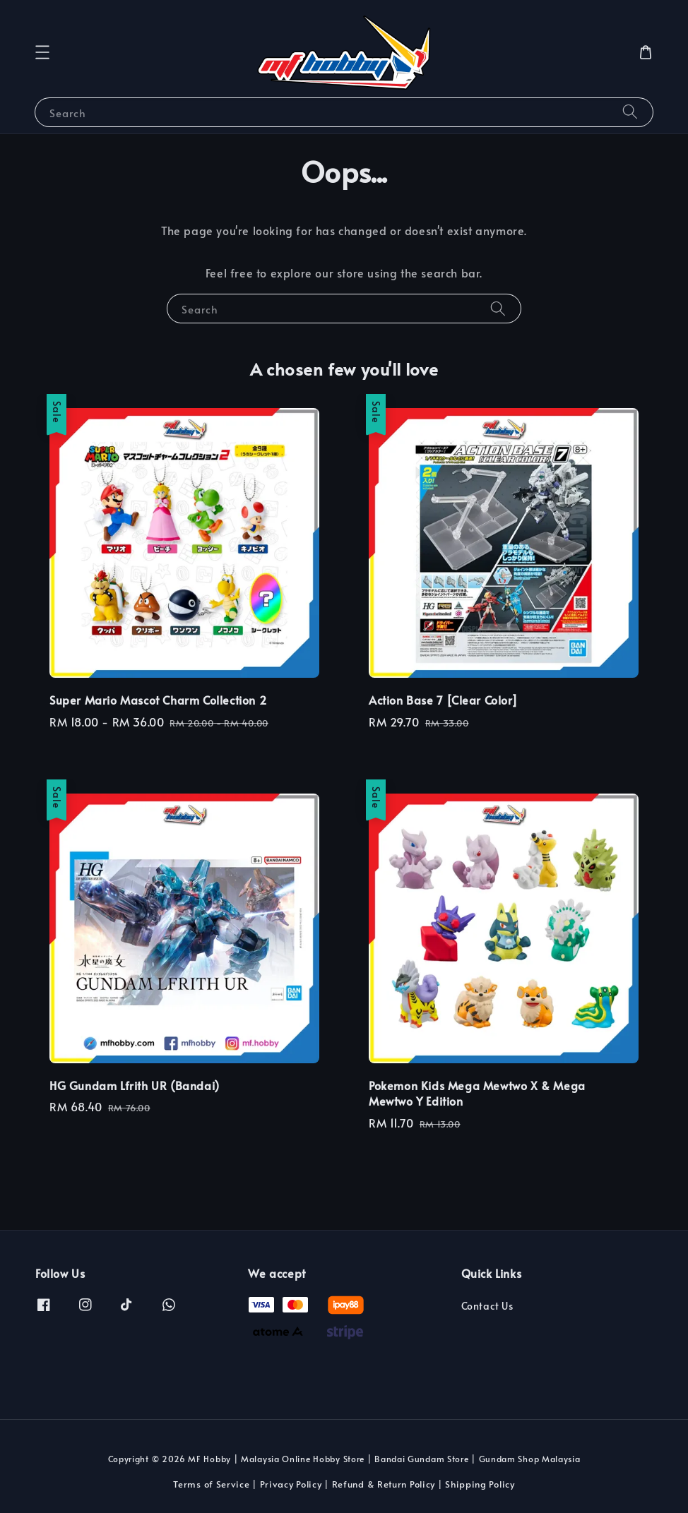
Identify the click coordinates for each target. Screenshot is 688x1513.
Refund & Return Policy (383, 1484)
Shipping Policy (480, 1484)
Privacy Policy (291, 1484)
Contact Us (487, 1306)
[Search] (630, 112)
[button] (42, 52)
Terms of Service (211, 1484)
